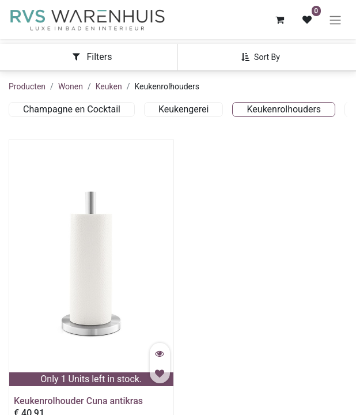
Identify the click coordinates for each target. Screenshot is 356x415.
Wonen (70, 86)
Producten (27, 86)
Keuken (109, 86)
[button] (264, 57)
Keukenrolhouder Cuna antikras (78, 400)
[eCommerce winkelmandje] (279, 19)
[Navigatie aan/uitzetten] (335, 19)
